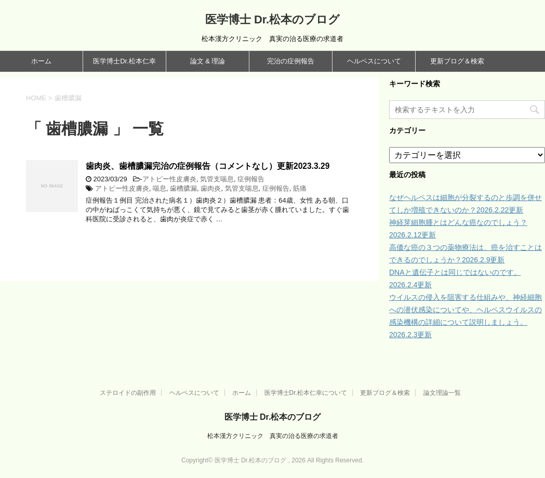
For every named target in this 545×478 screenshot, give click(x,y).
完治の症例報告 (290, 61)
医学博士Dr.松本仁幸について (305, 392)
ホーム (41, 61)
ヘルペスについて (374, 61)
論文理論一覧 (442, 392)
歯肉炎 (211, 188)
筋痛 (300, 188)
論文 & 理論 (207, 61)
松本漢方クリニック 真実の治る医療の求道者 (272, 436)
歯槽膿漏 (183, 188)
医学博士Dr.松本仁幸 (124, 61)
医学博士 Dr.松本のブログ (272, 19)
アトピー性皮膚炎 (169, 179)
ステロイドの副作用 (128, 392)
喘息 (159, 188)
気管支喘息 (217, 179)
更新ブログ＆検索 (457, 61)
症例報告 (250, 179)
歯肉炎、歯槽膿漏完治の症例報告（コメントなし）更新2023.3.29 (207, 166)
